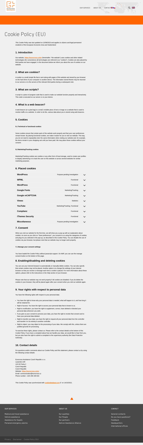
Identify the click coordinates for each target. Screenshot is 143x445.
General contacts (116, 416)
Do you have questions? (118, 419)
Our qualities (64, 416)
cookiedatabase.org (53, 385)
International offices (117, 428)
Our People (63, 419)
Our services (84, 8)
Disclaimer (18, 442)
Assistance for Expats (14, 422)
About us (96, 8)
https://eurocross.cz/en (34, 58)
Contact (106, 8)
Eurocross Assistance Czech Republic (11, 6)
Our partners (64, 422)
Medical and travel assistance (18, 416)
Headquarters (115, 425)
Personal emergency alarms (17, 425)
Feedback (113, 422)
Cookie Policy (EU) (32, 442)
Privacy (9, 442)
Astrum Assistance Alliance (70, 425)
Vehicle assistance (13, 419)
